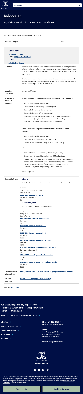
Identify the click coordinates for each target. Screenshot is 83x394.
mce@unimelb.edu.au (22, 57)
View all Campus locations (52, 342)
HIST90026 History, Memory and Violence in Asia (38, 262)
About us (4, 322)
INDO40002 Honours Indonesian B (33, 233)
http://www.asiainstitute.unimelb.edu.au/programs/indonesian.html (46, 271)
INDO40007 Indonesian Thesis (31, 195)
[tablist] (47, 5)
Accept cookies (21, 389)
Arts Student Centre (16, 63)
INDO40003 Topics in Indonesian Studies (35, 240)
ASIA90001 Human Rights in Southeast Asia (36, 255)
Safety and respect (8, 330)
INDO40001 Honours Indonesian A (33, 226)
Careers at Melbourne (9, 326)
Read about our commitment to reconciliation (19, 315)
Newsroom (5, 334)
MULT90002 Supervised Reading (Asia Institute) (38, 247)
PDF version (15, 287)
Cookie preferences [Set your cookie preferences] (61, 389)
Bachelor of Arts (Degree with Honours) (35, 279)
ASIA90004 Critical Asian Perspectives (34, 218)
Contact (4, 338)
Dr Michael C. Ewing (16, 54)
